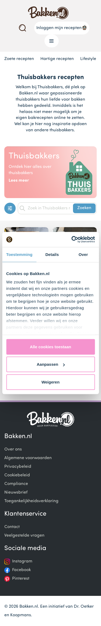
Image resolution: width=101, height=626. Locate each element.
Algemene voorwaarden (28, 458)
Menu (49, 41)
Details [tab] (52, 254)
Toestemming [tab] (19, 254)
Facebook (21, 570)
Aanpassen (51, 364)
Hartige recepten (57, 59)
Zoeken (84, 208)
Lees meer (19, 180)
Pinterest (20, 578)
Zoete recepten (19, 59)
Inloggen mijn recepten (61, 27)
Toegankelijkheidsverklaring (31, 501)
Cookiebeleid (17, 475)
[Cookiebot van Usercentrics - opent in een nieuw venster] (72, 239)
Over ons (13, 449)
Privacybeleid (17, 467)
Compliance (16, 484)
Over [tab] (83, 254)
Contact (12, 527)
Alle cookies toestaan (50, 346)
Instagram (22, 561)
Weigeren (50, 381)
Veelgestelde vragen (24, 535)
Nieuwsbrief (15, 492)
